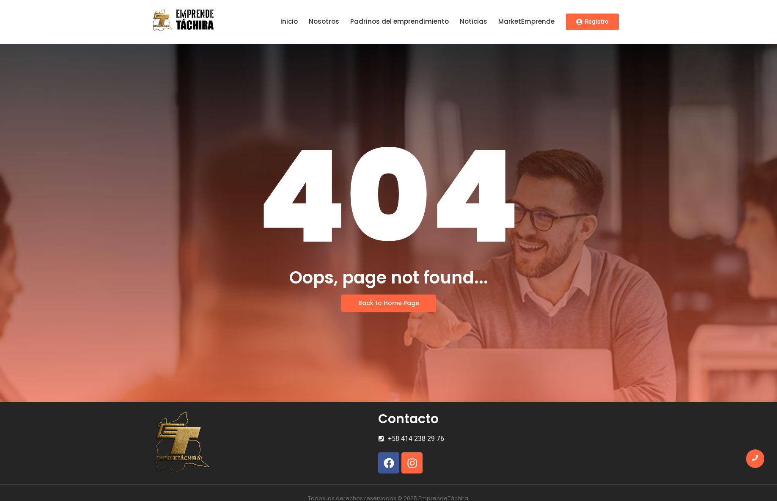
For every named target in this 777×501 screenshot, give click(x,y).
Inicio (289, 21)
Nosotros (324, 21)
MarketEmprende (526, 21)
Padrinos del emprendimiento (399, 21)
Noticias (473, 21)
